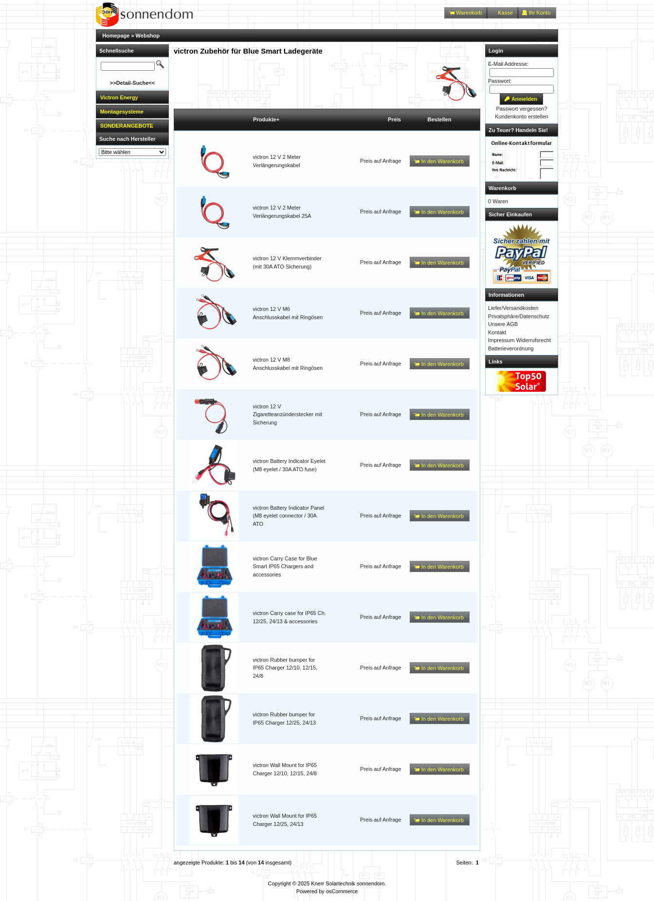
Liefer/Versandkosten (513, 308)
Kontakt (497, 332)
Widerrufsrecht (533, 340)
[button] (466, 13)
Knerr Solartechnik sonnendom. (348, 883)
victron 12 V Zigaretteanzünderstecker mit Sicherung (287, 414)
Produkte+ (266, 119)
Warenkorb (502, 188)
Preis (394, 119)
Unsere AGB (503, 324)
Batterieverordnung (511, 348)
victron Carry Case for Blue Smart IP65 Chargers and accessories (285, 566)
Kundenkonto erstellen (521, 116)
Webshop (148, 35)
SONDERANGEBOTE (126, 126)
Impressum (501, 340)
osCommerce (342, 891)
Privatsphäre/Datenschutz (518, 316)
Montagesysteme (122, 112)
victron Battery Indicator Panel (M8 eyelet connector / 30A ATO (289, 516)
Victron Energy (119, 97)
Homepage (115, 35)
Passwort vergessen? (521, 109)
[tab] (132, 97)
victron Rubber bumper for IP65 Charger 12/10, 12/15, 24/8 (285, 668)
